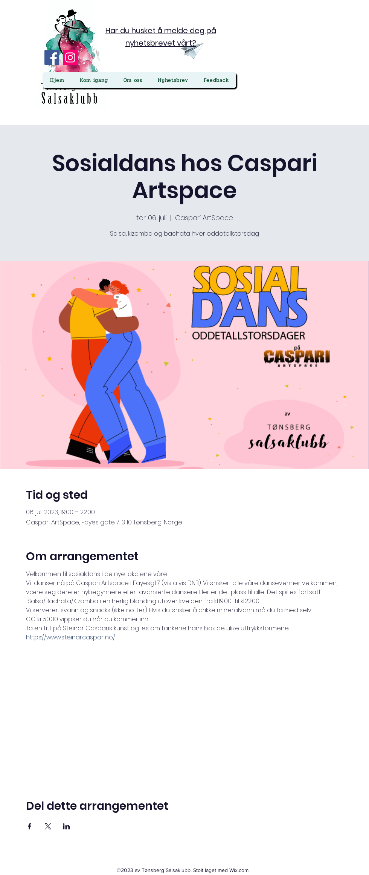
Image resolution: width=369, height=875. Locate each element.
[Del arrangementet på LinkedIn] (66, 826)
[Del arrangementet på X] (48, 826)
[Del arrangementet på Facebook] (29, 826)
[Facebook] (51, 57)
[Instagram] (70, 57)
